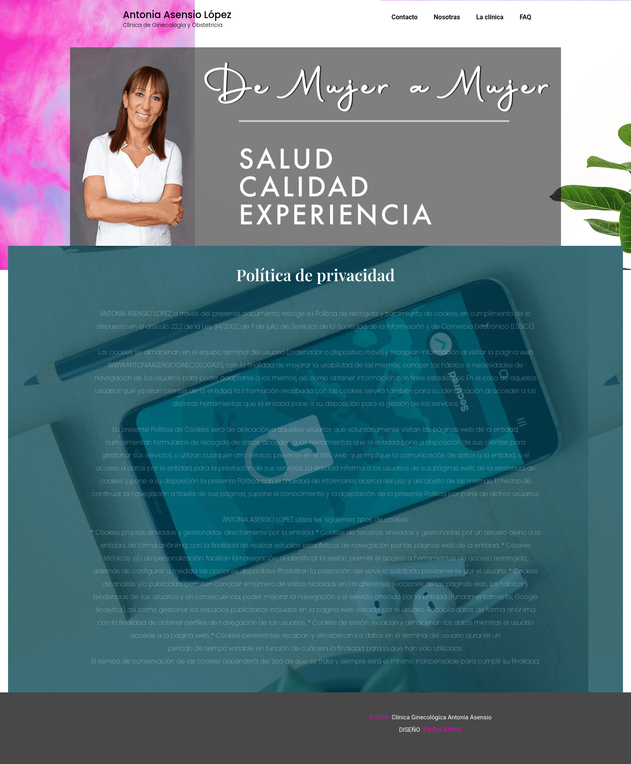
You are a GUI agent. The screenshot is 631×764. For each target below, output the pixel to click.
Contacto (405, 17)
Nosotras (447, 17)
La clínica (489, 17)
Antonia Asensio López (177, 14)
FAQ (525, 17)
